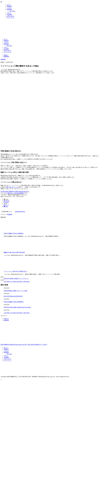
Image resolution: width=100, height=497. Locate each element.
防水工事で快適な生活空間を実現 (13, 296)
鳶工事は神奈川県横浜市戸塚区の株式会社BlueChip (15, 191)
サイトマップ (10, 17)
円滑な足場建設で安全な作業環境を (14, 233)
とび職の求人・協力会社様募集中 (15, 193)
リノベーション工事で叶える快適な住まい (15, 271)
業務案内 (9, 6)
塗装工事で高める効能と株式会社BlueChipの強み (17, 307)
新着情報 (9, 214)
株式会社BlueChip (20, 211)
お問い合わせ (10, 16)
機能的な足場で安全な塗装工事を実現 (14, 252)
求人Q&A (12, 11)
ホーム (9, 4)
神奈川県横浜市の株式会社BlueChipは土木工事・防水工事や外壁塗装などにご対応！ (50, 338)
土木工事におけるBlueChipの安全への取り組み (17, 281)
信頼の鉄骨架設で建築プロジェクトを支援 (15, 290)
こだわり (9, 8)
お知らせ (6, 318)
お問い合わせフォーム (12, 187)
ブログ (9, 12)
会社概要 (9, 14)
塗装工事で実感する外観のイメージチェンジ (16, 278)
